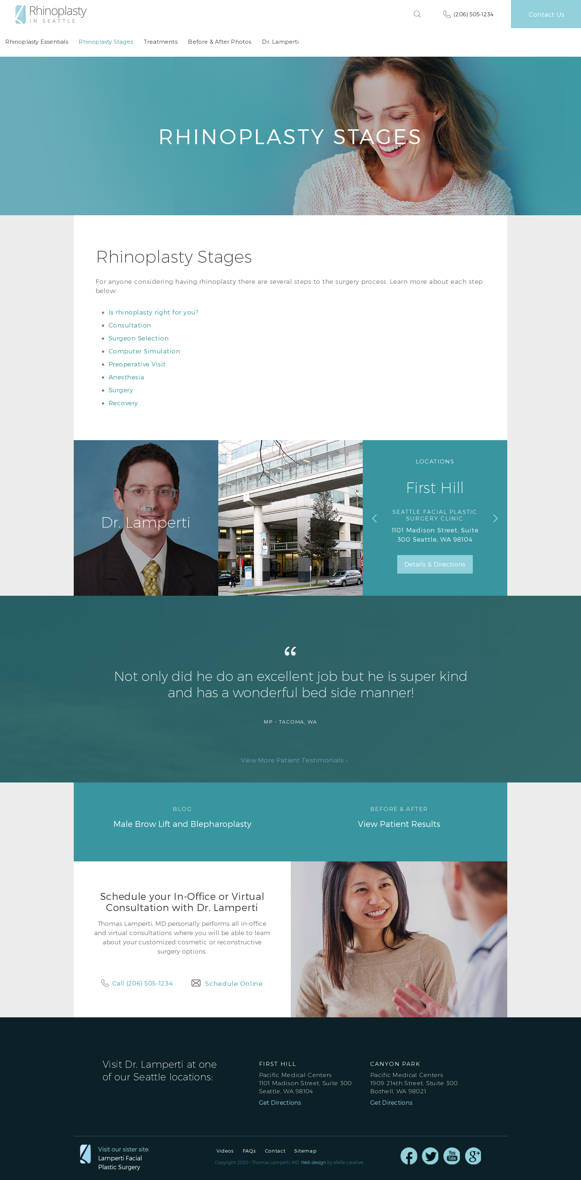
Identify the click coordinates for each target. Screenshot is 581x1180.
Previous (374, 518)
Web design (313, 1162)
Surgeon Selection (139, 337)
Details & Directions (434, 564)
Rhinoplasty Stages (105, 42)
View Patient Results (399, 817)
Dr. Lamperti (279, 42)
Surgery (121, 389)
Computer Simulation (144, 350)
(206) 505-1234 (474, 14)
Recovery (123, 402)
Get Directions (280, 1103)
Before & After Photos (218, 42)
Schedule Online (234, 983)
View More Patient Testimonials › (294, 760)
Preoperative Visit (137, 363)
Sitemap (305, 1151)
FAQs (249, 1151)
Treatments (160, 42)
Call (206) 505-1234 (142, 983)
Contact (275, 1151)
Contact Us (546, 14)
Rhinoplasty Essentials (36, 42)
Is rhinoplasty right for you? (154, 311)
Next (495, 518)
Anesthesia (127, 376)
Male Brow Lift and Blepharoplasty (182, 817)
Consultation (130, 324)
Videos (225, 1151)
